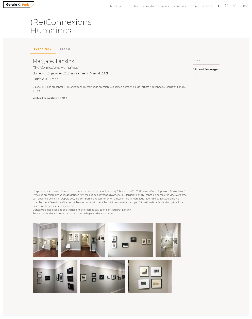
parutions (180, 6)
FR (243, 6)
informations (116, 6)
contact (207, 6)
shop (194, 6)
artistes (133, 6)
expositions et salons (156, 6)
